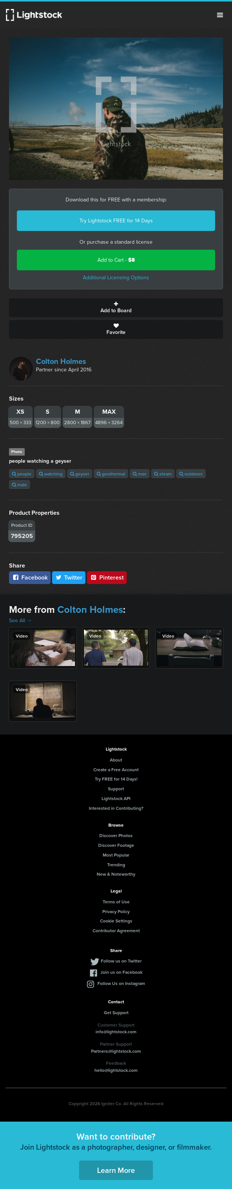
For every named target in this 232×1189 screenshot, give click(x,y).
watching (51, 474)
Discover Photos (116, 835)
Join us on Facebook (121, 972)
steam (163, 474)
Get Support (116, 1012)
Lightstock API (116, 798)
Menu (220, 15)
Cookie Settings (116, 921)
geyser (79, 474)
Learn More (116, 1170)
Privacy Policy (116, 911)
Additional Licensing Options (116, 278)
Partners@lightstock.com (116, 1051)
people (21, 474)
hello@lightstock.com (116, 1070)
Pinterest (107, 577)
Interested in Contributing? (116, 808)
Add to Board (116, 307)
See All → (20, 620)
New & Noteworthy (116, 874)
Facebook (30, 577)
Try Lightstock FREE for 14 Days (116, 221)
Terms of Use (116, 901)
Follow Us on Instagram (121, 983)
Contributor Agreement (116, 930)
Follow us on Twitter (121, 961)
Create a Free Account (116, 769)
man (140, 474)
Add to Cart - (116, 260)
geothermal (111, 474)
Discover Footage (116, 845)
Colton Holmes (61, 361)
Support (116, 788)
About (116, 760)
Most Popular (116, 855)
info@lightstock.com (116, 1031)
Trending (116, 864)
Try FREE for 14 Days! (116, 779)
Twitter (69, 577)
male (19, 484)
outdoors (191, 474)
